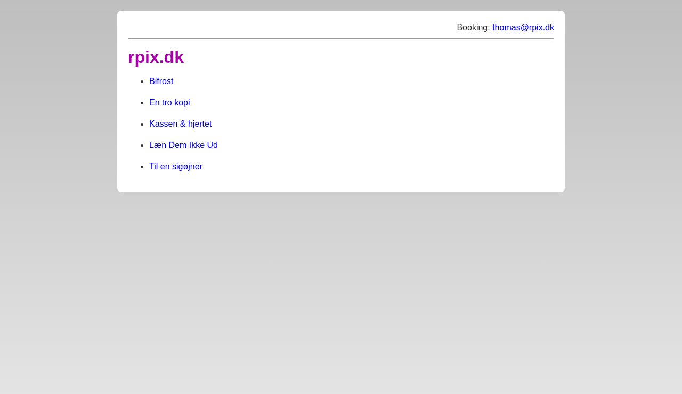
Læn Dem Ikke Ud (183, 145)
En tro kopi (169, 102)
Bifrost (161, 81)
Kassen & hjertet (180, 123)
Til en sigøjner (175, 166)
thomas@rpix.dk (523, 27)
